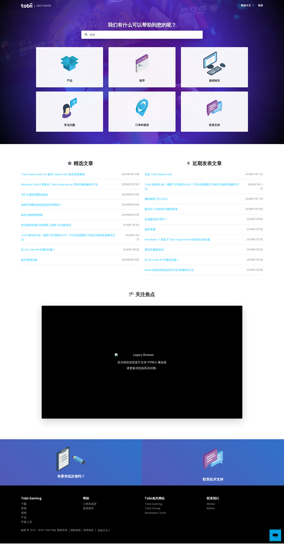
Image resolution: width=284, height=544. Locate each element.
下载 (23, 504)
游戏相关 (88, 508)
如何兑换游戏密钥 (32, 215)
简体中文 (246, 5)
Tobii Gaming (153, 504)
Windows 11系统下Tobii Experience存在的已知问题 (177, 239)
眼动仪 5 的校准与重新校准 (161, 209)
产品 (23, 518)
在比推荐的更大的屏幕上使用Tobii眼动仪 (46, 225)
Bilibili (211, 508)
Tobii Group (152, 508)
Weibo (211, 504)
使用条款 (88, 530)
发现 (23, 508)
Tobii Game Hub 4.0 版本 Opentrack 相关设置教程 (53, 174)
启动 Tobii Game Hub (158, 174)
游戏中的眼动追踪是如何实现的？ (41, 204)
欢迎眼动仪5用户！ (156, 219)
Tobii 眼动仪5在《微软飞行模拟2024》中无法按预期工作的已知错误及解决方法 (68, 237)
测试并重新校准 (154, 250)
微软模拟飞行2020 (156, 199)
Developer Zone (155, 513)
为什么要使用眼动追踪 (34, 194)
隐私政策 (76, 530)
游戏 (23, 513)
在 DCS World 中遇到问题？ (38, 250)
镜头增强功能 (29, 260)
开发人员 (26, 522)
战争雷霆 (150, 229)
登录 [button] (260, 5)
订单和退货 (90, 504)
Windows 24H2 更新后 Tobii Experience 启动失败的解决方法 (59, 184)
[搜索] (142, 35)
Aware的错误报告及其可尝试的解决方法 (169, 270)
